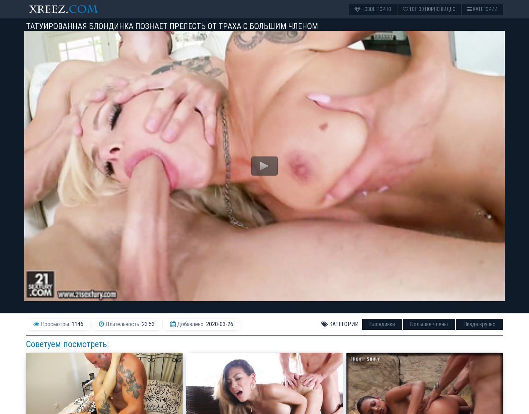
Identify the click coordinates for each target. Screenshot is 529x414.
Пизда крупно (479, 324)
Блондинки (382, 324)
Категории (482, 9)
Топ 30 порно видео (429, 9)
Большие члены (429, 324)
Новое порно (373, 9)
